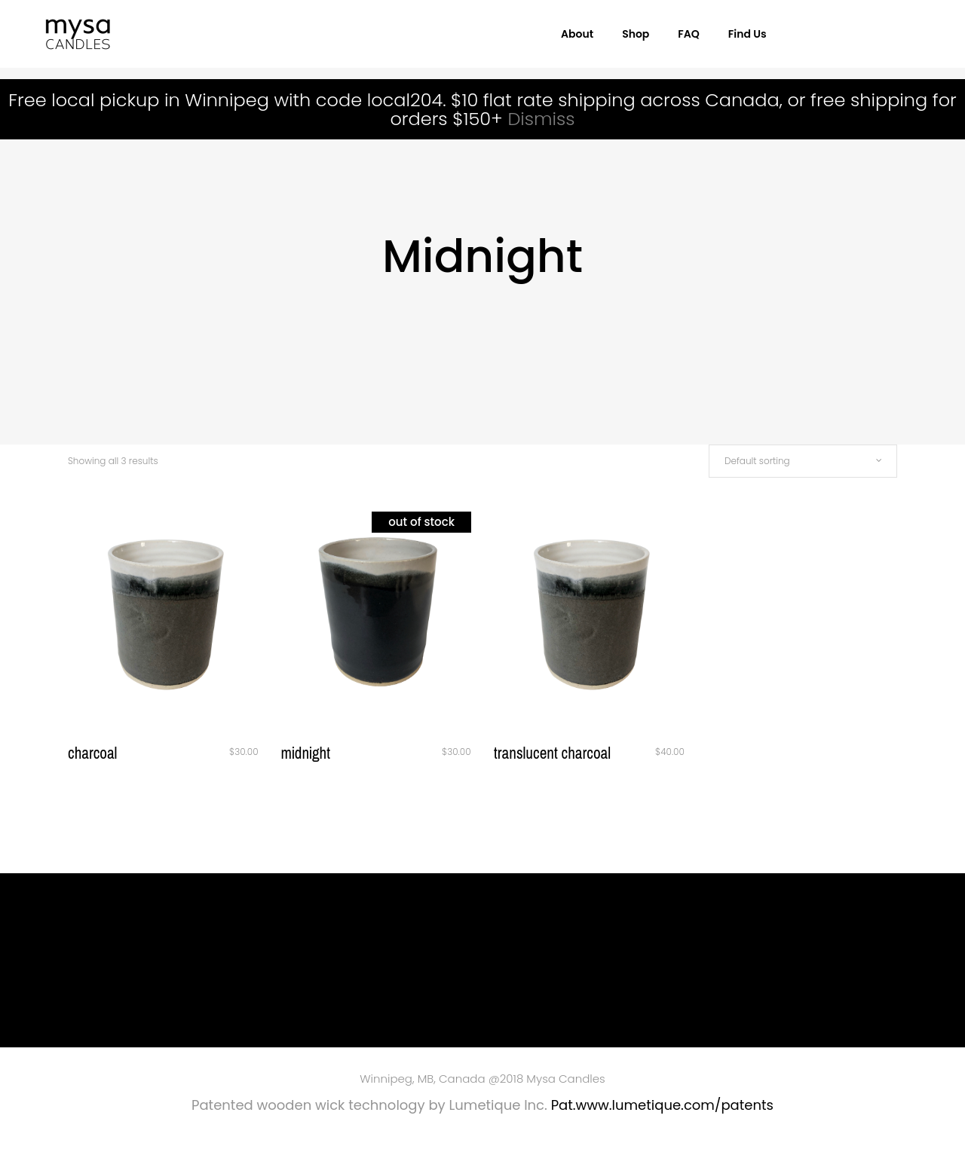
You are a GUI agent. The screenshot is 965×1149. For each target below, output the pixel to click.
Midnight (306, 753)
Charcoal (92, 753)
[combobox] (803, 461)
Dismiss (540, 118)
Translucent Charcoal (552, 753)
